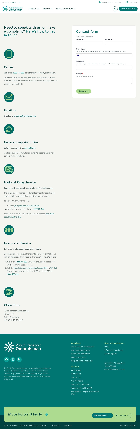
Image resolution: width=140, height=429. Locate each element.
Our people (76, 377)
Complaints (76, 343)
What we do (76, 374)
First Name (80, 39)
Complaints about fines (80, 353)
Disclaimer (68, 425)
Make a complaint (78, 357)
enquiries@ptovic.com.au (25, 116)
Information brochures (113, 350)
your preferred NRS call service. (27, 206)
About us (75, 366)
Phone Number (81, 49)
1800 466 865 (18, 73)
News (106, 346)
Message (79, 73)
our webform (30, 148)
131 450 (53, 268)
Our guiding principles (80, 384)
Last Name (109, 39)
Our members (77, 381)
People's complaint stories (82, 361)
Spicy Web (132, 425)
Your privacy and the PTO (81, 388)
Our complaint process (80, 350)
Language (6, 2)
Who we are (76, 370)
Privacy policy (55, 425)
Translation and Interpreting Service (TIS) (30, 268)
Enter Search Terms (115, 8)
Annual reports (110, 353)
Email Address (80, 61)
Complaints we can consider (82, 346)
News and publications (114, 343)
